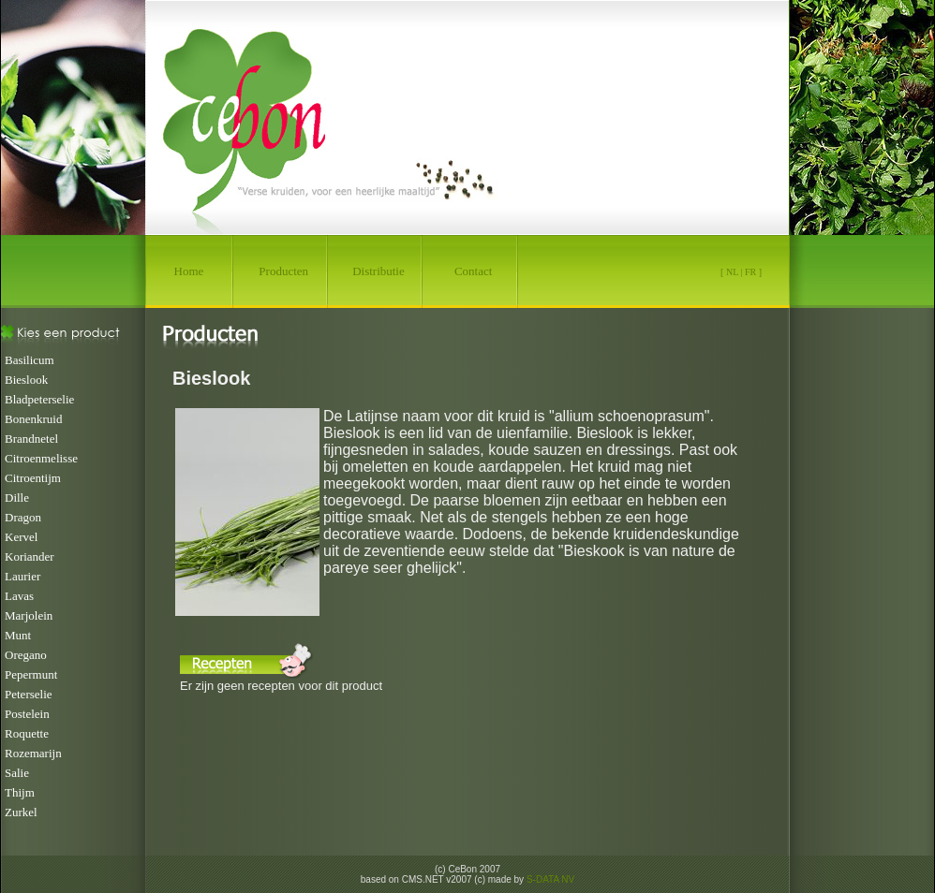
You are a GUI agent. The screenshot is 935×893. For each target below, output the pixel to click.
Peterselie (28, 694)
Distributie (378, 271)
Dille (17, 497)
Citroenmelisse (41, 458)
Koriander (29, 556)
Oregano (26, 655)
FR (750, 272)
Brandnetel (31, 439)
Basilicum (29, 360)
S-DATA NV (550, 879)
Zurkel (21, 812)
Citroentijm (33, 478)
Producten (283, 271)
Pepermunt (31, 674)
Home (189, 271)
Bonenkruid (33, 419)
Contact (473, 271)
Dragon (23, 517)
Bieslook (26, 380)
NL (732, 272)
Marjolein (28, 615)
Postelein (27, 714)
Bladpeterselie (39, 399)
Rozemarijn (33, 753)
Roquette (27, 733)
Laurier (22, 576)
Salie (17, 773)
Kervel (21, 537)
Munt (18, 635)
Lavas (19, 596)
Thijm (20, 792)
